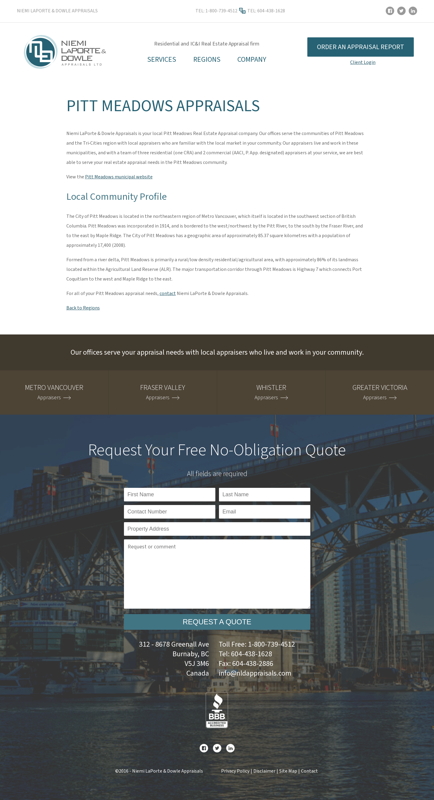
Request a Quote (217, 622)
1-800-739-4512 (221, 11)
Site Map (288, 771)
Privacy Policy (235, 771)
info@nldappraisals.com (255, 673)
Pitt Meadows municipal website (119, 177)
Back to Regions (83, 308)
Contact (309, 771)
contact (168, 293)
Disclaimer (264, 771)
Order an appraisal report (360, 47)
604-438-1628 (271, 11)
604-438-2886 (252, 663)
